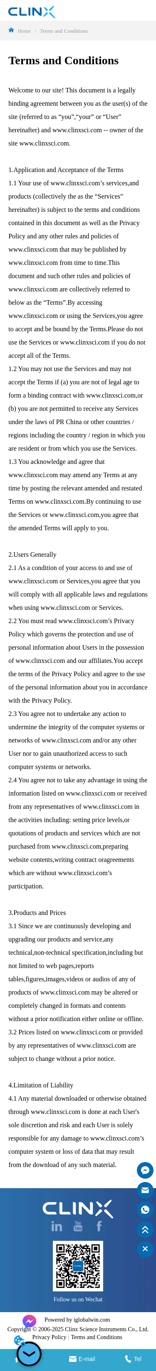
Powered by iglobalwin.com (77, 1320)
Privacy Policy (49, 1337)
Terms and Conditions (63, 31)
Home (24, 31)
